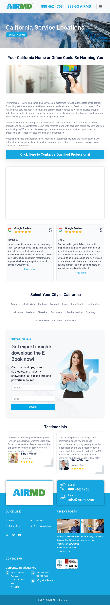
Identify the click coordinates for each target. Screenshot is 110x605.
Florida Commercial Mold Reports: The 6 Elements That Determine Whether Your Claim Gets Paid (68, 542)
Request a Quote (16, 35)
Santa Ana (70, 320)
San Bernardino (74, 312)
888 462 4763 (51, 6)
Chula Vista (29, 304)
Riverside (42, 312)
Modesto (18, 312)
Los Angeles (93, 304)
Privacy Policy (13, 526)
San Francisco (41, 320)
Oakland (30, 312)
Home (10, 520)
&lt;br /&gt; (55, 193)
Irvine (65, 304)
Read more (29, 269)
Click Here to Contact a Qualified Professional (55, 155)
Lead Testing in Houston (92, 536)
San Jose (57, 320)
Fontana (42, 304)
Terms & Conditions (40, 526)
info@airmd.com (81, 500)
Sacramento (57, 312)
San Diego (91, 312)
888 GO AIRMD (80, 6)
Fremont (54, 304)
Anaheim (15, 304)
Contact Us (37, 520)
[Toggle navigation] (100, 7)
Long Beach (77, 304)
